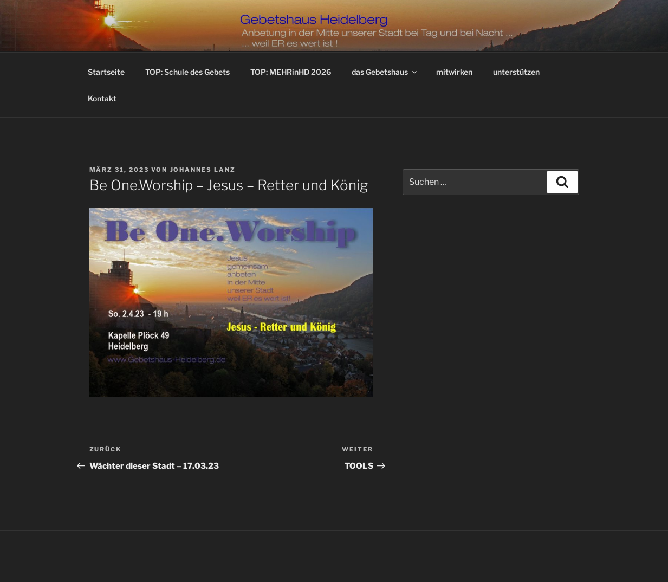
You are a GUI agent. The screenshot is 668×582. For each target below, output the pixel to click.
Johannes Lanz (203, 169)
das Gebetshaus (385, 71)
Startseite (106, 71)
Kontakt (102, 98)
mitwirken (454, 71)
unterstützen (516, 71)
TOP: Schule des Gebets (187, 71)
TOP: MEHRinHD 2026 (290, 71)
